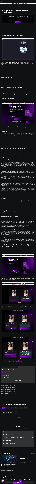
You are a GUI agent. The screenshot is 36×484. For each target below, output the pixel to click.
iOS (34, 250)
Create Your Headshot (25, 3)
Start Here (18, 21)
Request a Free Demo (18, 380)
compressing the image (6, 134)
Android (31, 250)
